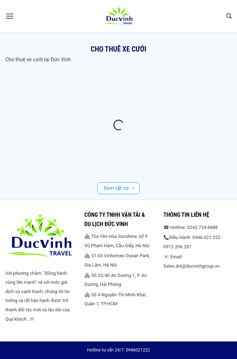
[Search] (229, 16)
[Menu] (9, 16)
